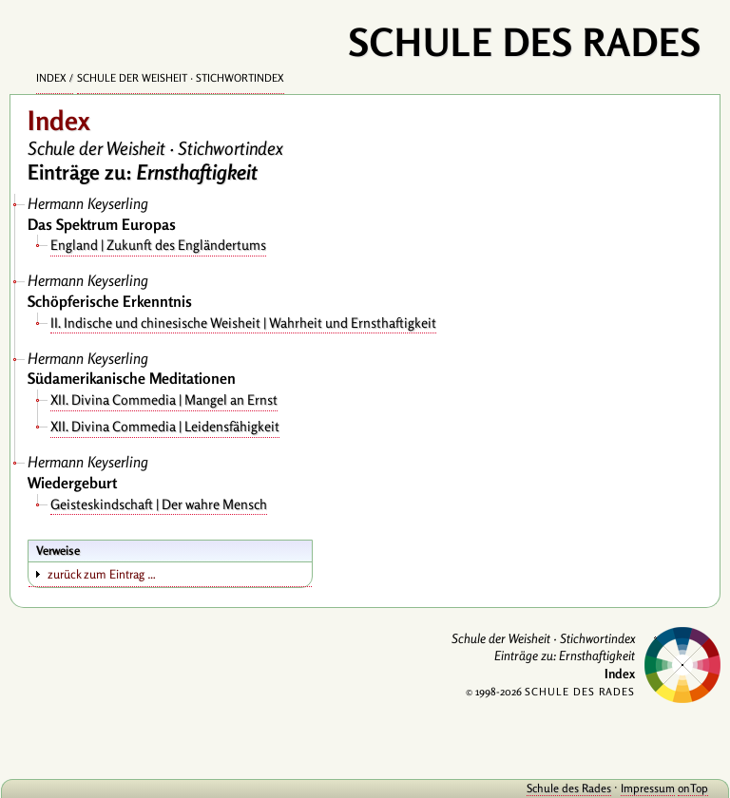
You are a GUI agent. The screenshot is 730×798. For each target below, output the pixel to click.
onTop (693, 788)
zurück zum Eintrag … (102, 573)
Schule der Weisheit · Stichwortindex (180, 78)
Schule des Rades (569, 788)
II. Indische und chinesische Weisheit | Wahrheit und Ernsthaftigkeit (243, 322)
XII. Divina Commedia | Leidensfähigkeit (164, 426)
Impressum (648, 788)
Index (51, 78)
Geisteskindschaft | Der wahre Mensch (158, 504)
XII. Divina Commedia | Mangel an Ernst (164, 399)
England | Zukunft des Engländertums (158, 245)
